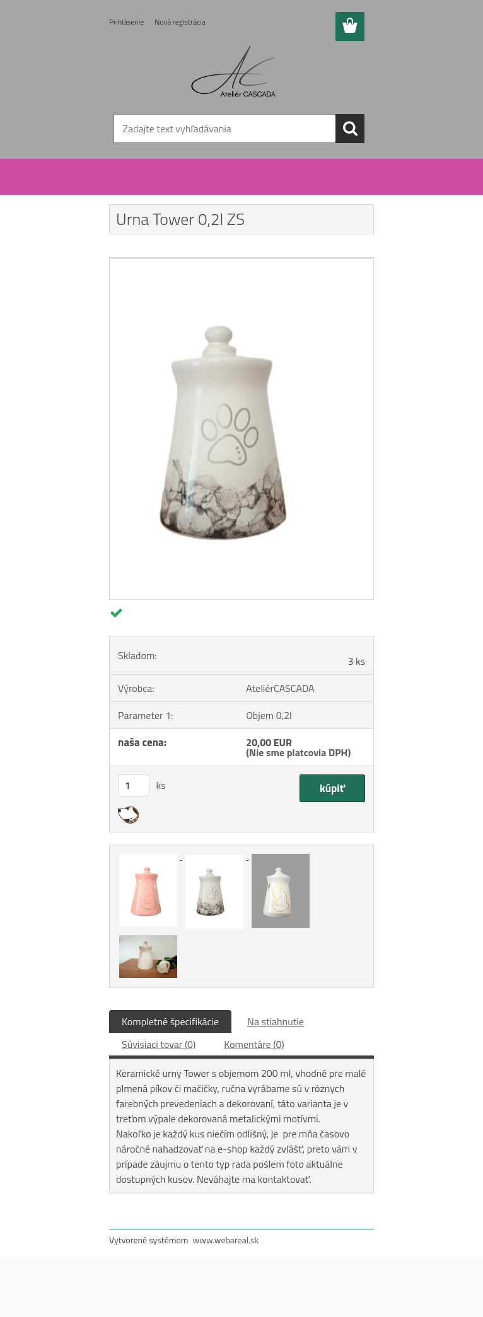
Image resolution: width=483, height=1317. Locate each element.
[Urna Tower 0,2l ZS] (241, 262)
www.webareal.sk (226, 1239)
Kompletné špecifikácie (170, 1021)
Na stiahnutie (275, 1021)
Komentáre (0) (254, 1044)
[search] (349, 128)
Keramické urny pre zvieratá (188, 187)
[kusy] (133, 785)
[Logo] (233, 73)
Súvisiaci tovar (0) (158, 1044)
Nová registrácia (180, 22)
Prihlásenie (126, 22)
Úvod (126, 187)
